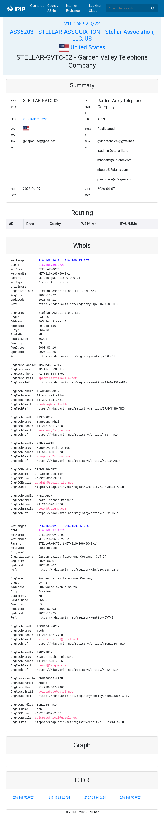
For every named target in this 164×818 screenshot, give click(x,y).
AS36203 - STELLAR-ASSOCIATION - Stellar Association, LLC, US (82, 35)
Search (153, 8)
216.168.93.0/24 (59, 797)
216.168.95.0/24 (130, 797)
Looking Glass (95, 8)
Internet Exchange (73, 8)
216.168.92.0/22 (82, 24)
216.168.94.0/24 (95, 797)
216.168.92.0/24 (23, 797)
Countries (37, 6)
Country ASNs (52, 8)
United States (82, 47)
